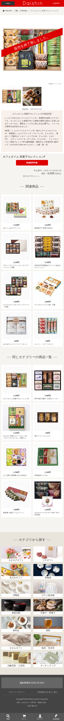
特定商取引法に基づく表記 (47, 692)
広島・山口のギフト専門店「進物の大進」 (32, 702)
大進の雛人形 (32, 706)
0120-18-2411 (37, 683)
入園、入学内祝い (21, 11)
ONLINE (8, 11)
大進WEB (56, 3)
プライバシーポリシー (17, 692)
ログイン (40, 719)
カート (24, 719)
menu (8, 3)
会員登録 (56, 719)
